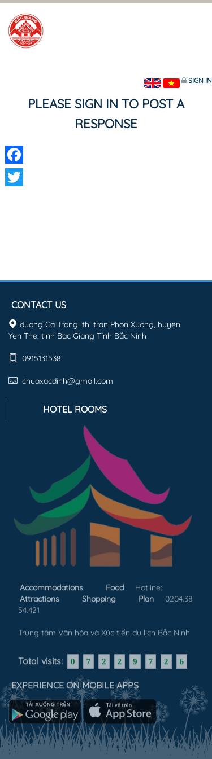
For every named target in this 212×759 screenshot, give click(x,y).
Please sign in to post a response (106, 113)
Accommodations (51, 586)
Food (115, 586)
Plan (146, 598)
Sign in (200, 80)
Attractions (39, 598)
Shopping (99, 598)
